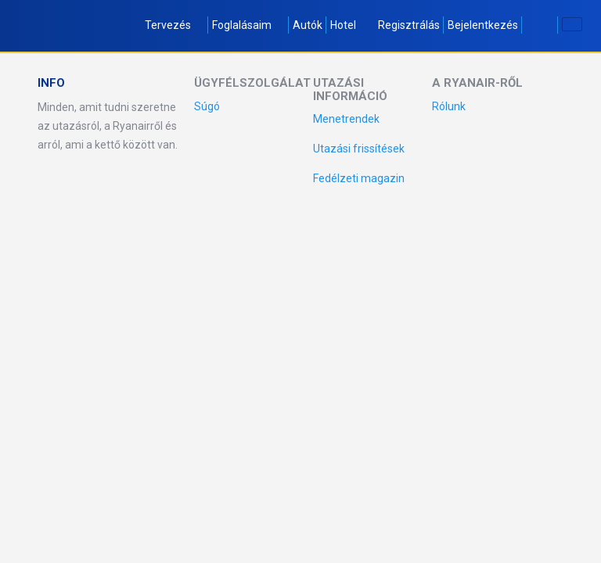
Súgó (207, 106)
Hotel (343, 25)
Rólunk (449, 106)
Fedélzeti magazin (359, 178)
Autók (307, 25)
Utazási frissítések (359, 148)
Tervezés (174, 25)
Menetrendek (346, 119)
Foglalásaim (248, 25)
